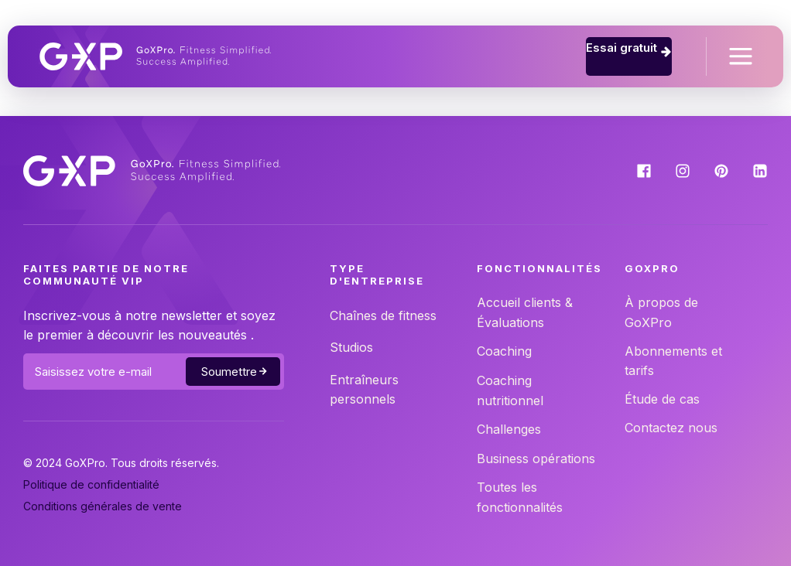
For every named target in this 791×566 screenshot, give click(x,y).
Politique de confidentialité (91, 484)
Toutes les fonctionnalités (520, 497)
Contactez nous (671, 427)
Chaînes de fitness (383, 315)
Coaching (504, 351)
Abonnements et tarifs (673, 361)
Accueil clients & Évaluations (525, 312)
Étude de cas (662, 399)
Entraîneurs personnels (364, 389)
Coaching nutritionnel (510, 390)
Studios (351, 347)
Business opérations (536, 458)
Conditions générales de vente (102, 506)
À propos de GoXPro (661, 312)
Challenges (509, 429)
